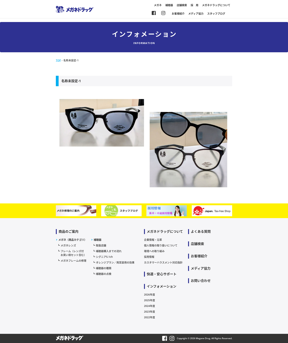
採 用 (194, 5)
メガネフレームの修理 (73, 260)
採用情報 (149, 256)
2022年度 (149, 317)
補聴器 (169, 5)
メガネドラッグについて (216, 5)
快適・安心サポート (162, 274)
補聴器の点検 (103, 274)
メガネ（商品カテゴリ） (72, 239)
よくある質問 (201, 231)
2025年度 (149, 300)
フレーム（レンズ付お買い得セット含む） (73, 253)
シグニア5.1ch (104, 256)
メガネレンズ (68, 245)
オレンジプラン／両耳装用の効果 (115, 262)
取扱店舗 (101, 245)
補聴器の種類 (103, 268)
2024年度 (149, 306)
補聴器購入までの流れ (109, 251)
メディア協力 (196, 13)
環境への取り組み (154, 251)
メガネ (158, 5)
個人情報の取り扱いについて (160, 245)
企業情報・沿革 (153, 239)
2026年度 (149, 294)
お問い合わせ (201, 280)
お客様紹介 (178, 13)
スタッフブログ (216, 13)
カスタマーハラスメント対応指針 (163, 262)
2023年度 (149, 311)
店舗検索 (182, 5)
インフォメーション (161, 286)
